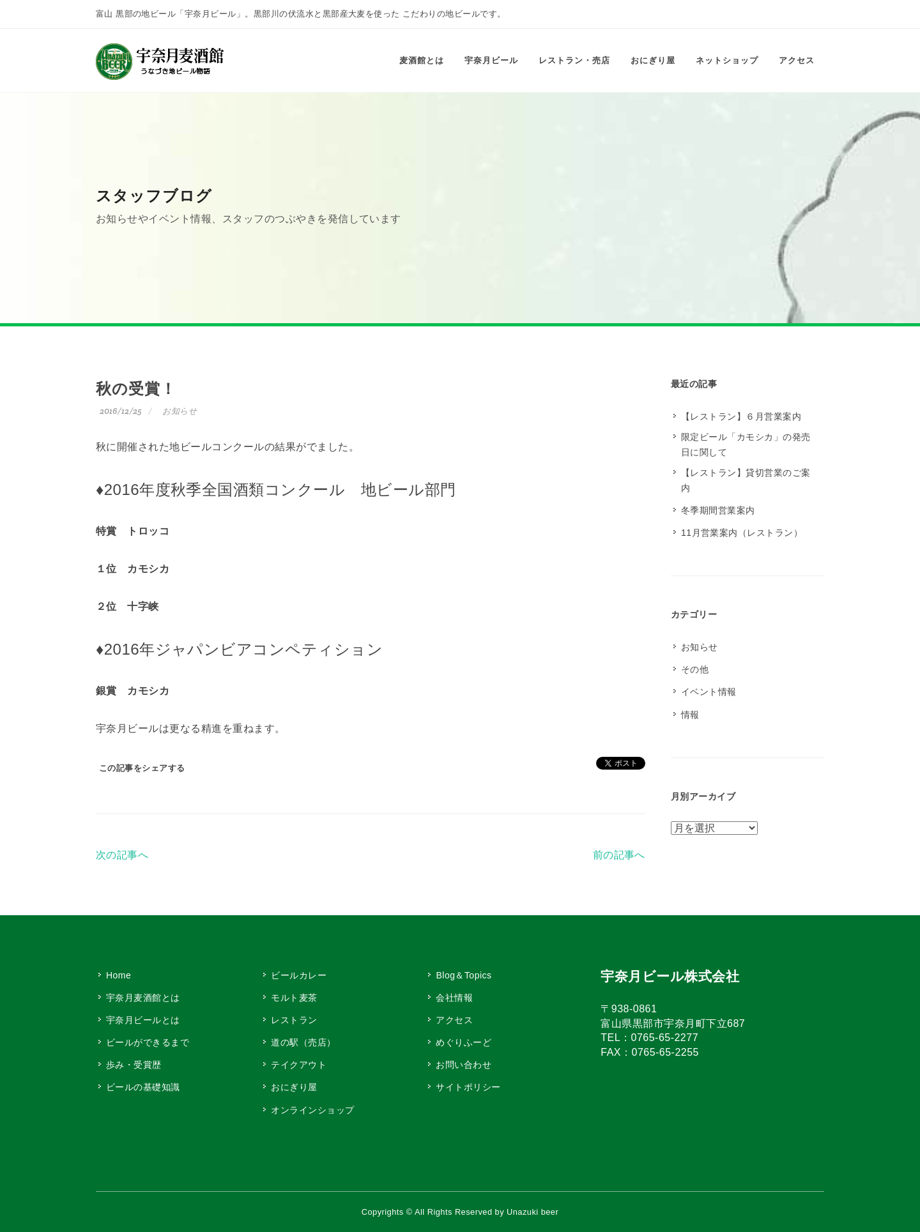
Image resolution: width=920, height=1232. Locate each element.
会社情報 (454, 997)
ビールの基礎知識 (143, 1087)
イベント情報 (709, 692)
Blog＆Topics (463, 975)
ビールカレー (298, 975)
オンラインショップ (312, 1110)
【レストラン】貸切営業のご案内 (746, 480)
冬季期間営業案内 (718, 510)
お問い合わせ (463, 1065)
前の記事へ (619, 854)
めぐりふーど (463, 1042)
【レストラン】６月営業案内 (741, 416)
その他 (695, 669)
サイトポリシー (468, 1087)
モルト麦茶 (294, 997)
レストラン (294, 1020)
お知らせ (179, 411)
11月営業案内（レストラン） (741, 533)
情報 (690, 715)
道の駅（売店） (303, 1042)
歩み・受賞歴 (134, 1065)
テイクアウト (298, 1065)
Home (118, 975)
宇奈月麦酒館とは (143, 997)
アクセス (454, 1020)
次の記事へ (122, 854)
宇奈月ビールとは (143, 1020)
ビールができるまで (147, 1042)
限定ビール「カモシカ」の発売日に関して (746, 444)
